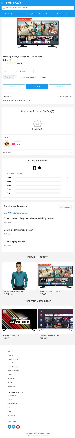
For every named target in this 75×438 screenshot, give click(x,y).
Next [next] (72, 276)
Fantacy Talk (11, 415)
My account (11, 378)
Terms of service (13, 367)
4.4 (13, 144)
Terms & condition (13, 370)
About (10, 399)
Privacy (10, 374)
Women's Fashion (18, 14)
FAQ (9, 351)
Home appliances (31, 14)
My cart (10, 382)
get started (12, 396)
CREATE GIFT (60, 86)
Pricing (10, 411)
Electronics (60, 14)
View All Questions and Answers (16, 213)
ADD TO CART (14, 86)
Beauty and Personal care (46, 14)
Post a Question (65, 207)
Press (9, 407)
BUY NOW (37, 86)
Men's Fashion (6, 14)
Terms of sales (12, 363)
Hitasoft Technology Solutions (41, 433)
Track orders (11, 386)
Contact (10, 355)
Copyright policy (13, 359)
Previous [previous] (3, 276)
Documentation (13, 403)
